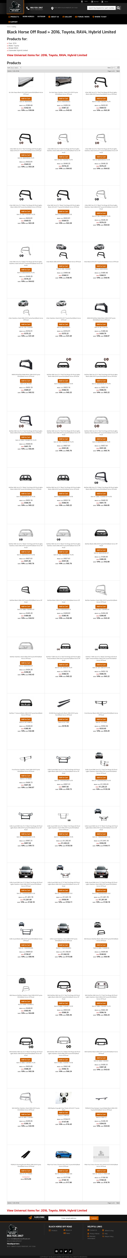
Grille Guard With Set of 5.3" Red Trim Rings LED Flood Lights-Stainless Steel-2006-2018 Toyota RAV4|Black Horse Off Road (101, 771)
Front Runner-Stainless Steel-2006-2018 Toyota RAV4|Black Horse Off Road (26, 770)
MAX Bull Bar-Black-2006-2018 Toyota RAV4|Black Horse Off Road (101, 1052)
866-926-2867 (15, 1235)
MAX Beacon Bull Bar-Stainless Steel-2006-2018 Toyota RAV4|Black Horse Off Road (26, 996)
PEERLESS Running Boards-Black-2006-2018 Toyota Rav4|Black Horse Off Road (26, 1165)
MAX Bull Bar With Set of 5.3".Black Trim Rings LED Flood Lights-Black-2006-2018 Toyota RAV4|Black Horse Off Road (25, 1053)
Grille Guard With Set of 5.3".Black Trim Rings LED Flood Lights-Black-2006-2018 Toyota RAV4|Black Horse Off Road (26, 827)
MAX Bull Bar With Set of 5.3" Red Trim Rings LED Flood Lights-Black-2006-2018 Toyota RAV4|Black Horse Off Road (64, 997)
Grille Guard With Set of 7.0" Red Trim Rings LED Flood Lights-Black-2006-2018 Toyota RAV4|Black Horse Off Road (64, 884)
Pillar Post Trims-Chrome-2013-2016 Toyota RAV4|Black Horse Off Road (63, 1165)
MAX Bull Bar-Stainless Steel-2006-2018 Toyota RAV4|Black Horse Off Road (26, 1109)
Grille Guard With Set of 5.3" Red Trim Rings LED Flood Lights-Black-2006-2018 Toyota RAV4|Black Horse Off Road (64, 771)
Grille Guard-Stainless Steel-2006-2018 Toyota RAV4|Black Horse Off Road (63, 939)
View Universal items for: (47, 1210)
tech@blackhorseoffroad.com (20, 1239)
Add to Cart (25, 776)
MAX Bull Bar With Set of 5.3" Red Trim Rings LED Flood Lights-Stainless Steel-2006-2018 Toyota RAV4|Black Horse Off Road (101, 997)
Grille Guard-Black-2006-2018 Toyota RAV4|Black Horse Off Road (25, 939)
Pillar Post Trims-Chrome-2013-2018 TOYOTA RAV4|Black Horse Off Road (101, 1165)
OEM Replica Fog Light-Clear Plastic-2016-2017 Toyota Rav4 (63, 1109)
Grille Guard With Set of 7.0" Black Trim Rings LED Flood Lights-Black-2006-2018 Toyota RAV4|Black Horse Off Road (101, 827)
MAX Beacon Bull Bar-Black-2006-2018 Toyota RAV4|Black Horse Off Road (101, 939)
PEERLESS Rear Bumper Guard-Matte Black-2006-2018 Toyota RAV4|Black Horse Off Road (101, 1109)
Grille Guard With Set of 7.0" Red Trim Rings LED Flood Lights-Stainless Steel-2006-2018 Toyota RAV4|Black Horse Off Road (101, 884)
